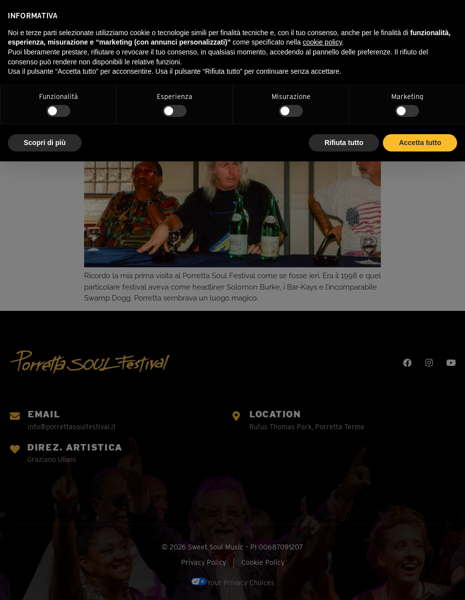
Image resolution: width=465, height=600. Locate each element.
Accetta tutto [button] (420, 143)
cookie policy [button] (322, 42)
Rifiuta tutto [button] (344, 143)
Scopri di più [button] (45, 143)
